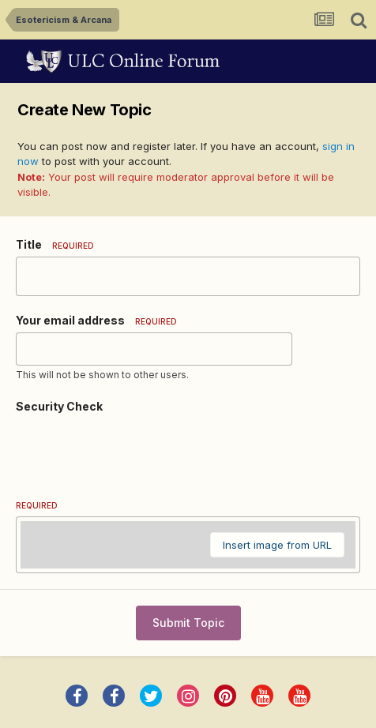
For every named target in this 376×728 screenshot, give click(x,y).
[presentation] (136, 449)
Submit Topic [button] (188, 622)
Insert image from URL (277, 544)
